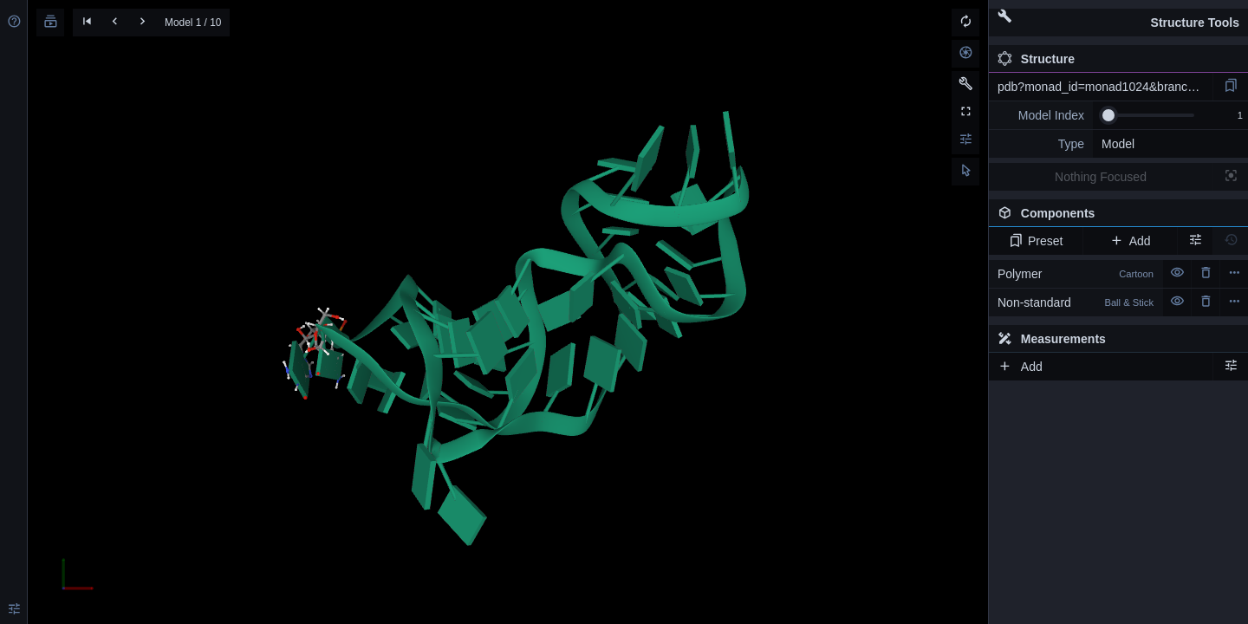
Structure (1036, 59)
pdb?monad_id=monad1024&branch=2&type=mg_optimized (1105, 87)
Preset (1036, 241)
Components (1113, 216)
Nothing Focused (1101, 177)
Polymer (1076, 274)
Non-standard (1076, 302)
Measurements (1052, 339)
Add (1129, 241)
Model (1118, 144)
